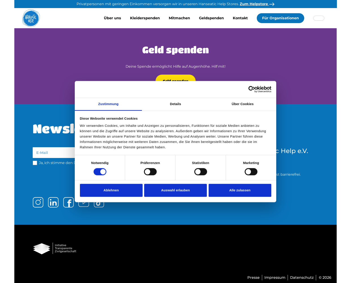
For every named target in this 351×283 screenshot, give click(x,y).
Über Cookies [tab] (243, 104)
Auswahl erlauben (175, 190)
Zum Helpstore (257, 4)
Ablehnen (111, 190)
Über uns (112, 18)
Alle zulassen (239, 190)
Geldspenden (211, 18)
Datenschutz (302, 277)
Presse (253, 277)
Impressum (274, 277)
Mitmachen (179, 18)
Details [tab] (175, 104)
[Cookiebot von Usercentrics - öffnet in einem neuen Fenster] (251, 89)
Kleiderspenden (145, 18)
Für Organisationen (280, 18)
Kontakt (240, 18)
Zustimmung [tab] (108, 104)
